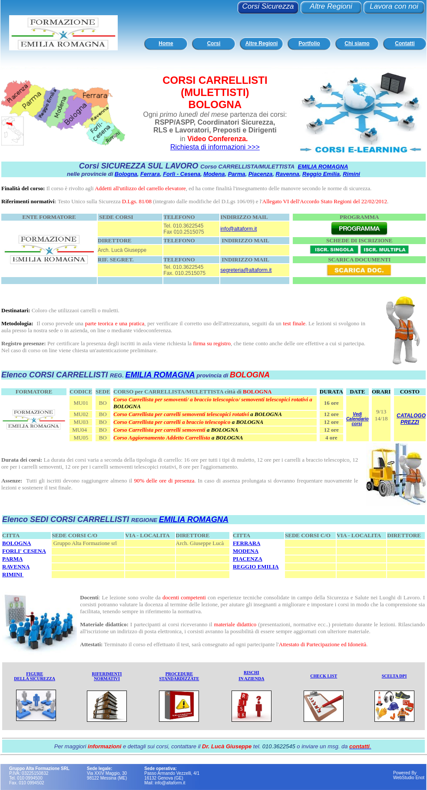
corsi (357, 423)
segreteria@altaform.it (245, 270)
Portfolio (309, 43)
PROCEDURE (179, 673)
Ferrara (150, 174)
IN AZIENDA (251, 678)
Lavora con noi (394, 6)
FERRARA (247, 543)
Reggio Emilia (321, 174)
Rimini (351, 174)
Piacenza (260, 174)
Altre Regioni (331, 6)
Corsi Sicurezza (268, 6)
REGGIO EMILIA (256, 566)
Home (166, 43)
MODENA (245, 551)
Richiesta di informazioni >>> (215, 147)
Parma (236, 174)
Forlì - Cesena (181, 174)
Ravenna (287, 174)
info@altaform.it (238, 229)
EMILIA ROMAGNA (323, 166)
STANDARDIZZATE (179, 678)
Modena (214, 174)
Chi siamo (356, 43)
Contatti (404, 43)
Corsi (214, 43)
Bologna (126, 174)
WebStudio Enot (408, 777)
